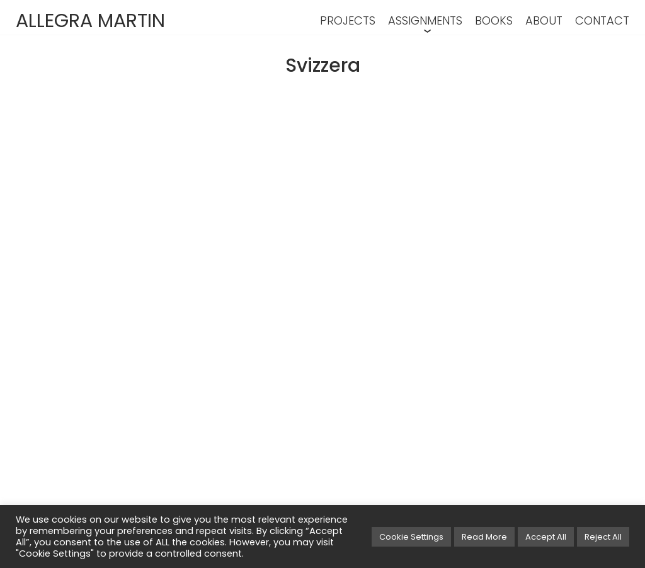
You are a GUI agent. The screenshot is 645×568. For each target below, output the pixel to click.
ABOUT (543, 20)
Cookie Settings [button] (411, 537)
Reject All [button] (603, 537)
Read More (484, 537)
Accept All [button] (545, 537)
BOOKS (494, 20)
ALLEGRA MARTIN (90, 21)
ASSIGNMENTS (425, 20)
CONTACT (602, 20)
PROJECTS (347, 20)
